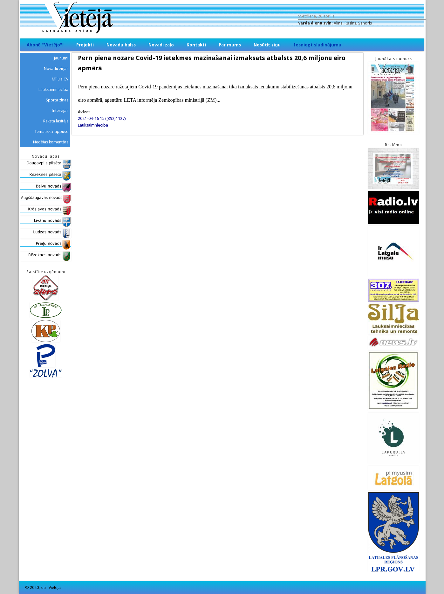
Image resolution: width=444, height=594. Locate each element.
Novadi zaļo (161, 44)
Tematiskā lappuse (51, 131)
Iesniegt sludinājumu (317, 44)
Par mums (230, 44)
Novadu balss (121, 44)
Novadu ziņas (56, 68)
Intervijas (59, 110)
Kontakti (196, 44)
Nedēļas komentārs (50, 142)
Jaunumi (61, 58)
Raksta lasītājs (56, 121)
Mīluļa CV (60, 79)
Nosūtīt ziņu (267, 44)
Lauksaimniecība (93, 125)
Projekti (85, 44)
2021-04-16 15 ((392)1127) (102, 118)
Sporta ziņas (57, 100)
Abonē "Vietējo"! (45, 44)
